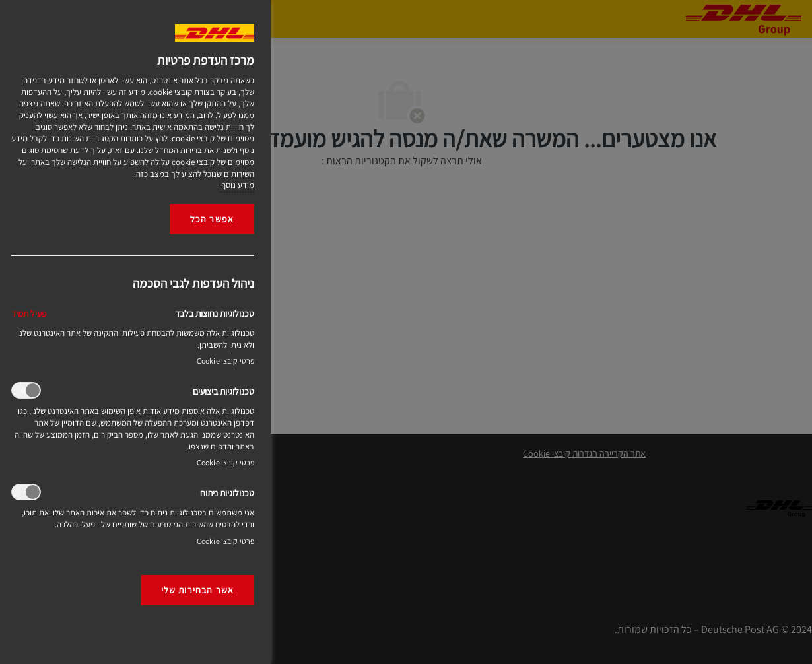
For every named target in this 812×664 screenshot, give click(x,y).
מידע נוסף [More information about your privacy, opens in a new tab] (237, 185)
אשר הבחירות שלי (197, 589)
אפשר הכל (212, 219)
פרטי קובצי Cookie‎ (225, 361)
